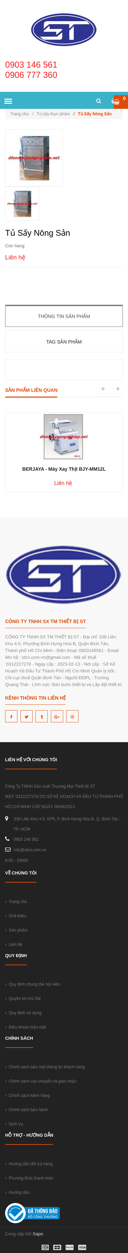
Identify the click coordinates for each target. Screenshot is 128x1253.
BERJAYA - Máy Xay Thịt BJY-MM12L (63, 469)
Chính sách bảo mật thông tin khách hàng (45, 1067)
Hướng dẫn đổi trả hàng (29, 1164)
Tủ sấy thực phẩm (53, 114)
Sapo (38, 1233)
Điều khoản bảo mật (25, 1027)
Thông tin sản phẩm (64, 316)
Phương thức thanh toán (29, 1178)
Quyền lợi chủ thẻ (23, 998)
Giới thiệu (15, 916)
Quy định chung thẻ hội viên (32, 984)
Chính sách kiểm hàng (27, 1095)
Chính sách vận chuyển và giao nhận (40, 1081)
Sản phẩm (16, 930)
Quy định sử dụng (23, 1012)
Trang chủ (21, 114)
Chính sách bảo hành (26, 1109)
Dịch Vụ (14, 1124)
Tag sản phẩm (64, 342)
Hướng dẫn (17, 1192)
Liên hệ (13, 944)
